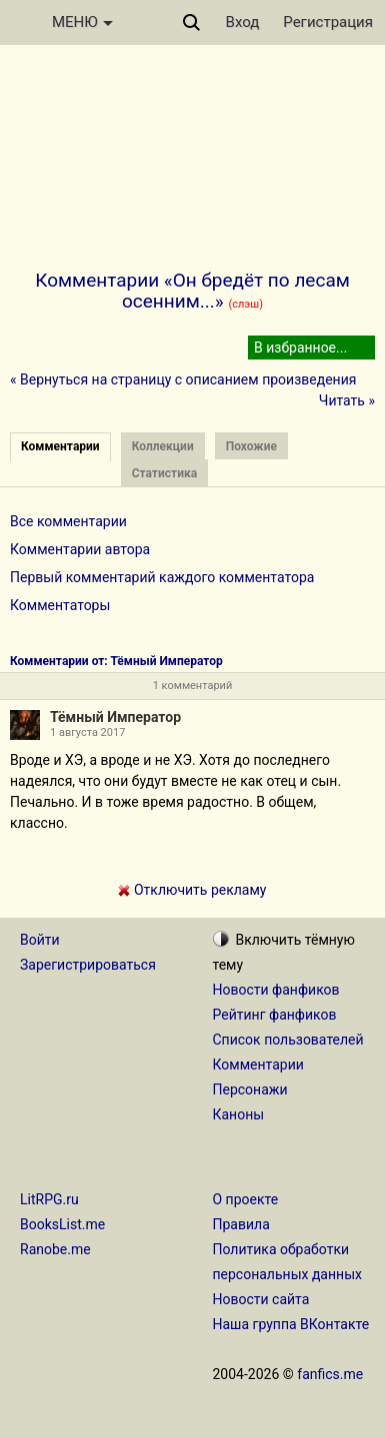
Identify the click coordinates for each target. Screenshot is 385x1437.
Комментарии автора (80, 549)
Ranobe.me (55, 1249)
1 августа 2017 (87, 732)
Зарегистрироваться (88, 965)
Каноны (239, 1114)
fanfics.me (330, 1374)
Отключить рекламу (192, 890)
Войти (40, 940)
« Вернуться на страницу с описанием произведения (183, 379)
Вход (243, 22)
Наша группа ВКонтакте (291, 1324)
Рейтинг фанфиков (275, 1015)
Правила (241, 1224)
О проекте (246, 1199)
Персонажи (250, 1089)
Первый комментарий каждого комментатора (162, 577)
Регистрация (328, 22)
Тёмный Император (115, 717)
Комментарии (258, 1065)
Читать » (347, 400)
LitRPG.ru (49, 1199)
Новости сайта (261, 1299)
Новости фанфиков (276, 990)
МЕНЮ (82, 22)
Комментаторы (60, 605)
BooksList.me (62, 1224)
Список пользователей (288, 1040)
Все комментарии (68, 521)
